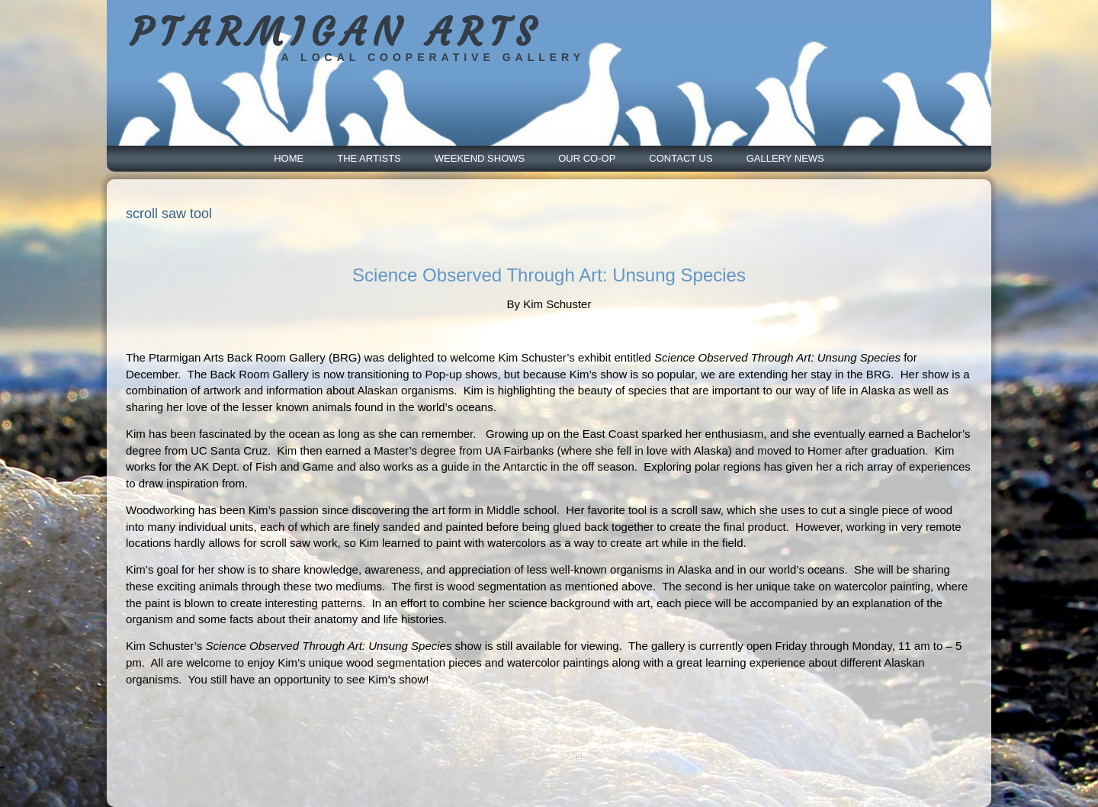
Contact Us (680, 158)
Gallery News (785, 158)
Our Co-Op (586, 158)
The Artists (369, 158)
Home (288, 158)
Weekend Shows (480, 158)
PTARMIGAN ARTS (335, 32)
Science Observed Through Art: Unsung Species (549, 275)
